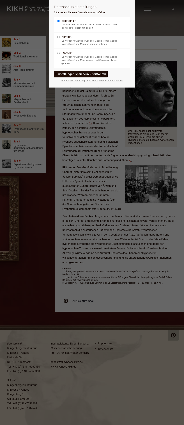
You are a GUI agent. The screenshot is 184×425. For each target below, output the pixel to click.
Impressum (92, 80)
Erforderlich (90, 24)
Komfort (90, 40)
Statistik (90, 58)
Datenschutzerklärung (73, 80)
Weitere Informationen (111, 80)
